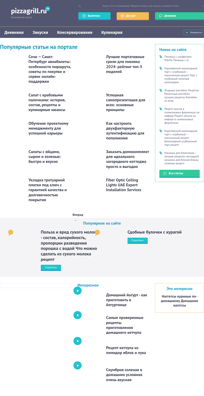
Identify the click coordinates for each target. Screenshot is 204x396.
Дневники (14, 32)
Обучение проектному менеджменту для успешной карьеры (48, 128)
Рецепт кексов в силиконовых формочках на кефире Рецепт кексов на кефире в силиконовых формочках (181, 116)
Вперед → (76, 215)
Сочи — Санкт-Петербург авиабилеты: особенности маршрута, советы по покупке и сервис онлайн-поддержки (50, 69)
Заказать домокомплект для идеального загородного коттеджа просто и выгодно (127, 159)
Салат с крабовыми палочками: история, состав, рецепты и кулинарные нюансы (47, 102)
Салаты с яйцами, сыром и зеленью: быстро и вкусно (45, 156)
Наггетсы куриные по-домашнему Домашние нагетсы (179, 301)
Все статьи (176, 173)
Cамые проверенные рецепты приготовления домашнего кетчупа (124, 325)
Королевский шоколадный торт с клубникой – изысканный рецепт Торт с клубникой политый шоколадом (180, 75)
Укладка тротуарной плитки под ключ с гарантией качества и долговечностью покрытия (48, 189)
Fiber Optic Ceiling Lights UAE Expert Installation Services (123, 185)
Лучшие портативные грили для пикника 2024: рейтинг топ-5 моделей (125, 64)
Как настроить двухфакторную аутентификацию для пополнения (125, 131)
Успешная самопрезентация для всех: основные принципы (125, 102)
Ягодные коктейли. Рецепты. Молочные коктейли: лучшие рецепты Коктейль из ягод (181, 95)
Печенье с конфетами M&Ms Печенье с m (178, 58)
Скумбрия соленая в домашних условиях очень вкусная (124, 374)
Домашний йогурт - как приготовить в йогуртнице (126, 300)
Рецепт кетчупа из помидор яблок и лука (126, 350)
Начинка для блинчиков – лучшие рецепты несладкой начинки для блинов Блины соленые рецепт (181, 158)
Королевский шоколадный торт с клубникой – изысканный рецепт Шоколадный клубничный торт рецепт (180, 138)
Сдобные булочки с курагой (154, 232)
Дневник (170, 16)
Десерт (131, 16)
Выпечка (94, 16)
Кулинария (111, 32)
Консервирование (74, 32)
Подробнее (51, 267)
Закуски (40, 32)
